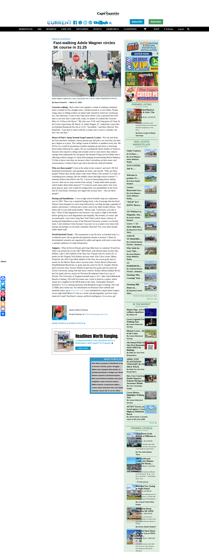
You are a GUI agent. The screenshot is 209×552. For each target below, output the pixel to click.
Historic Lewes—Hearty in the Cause (137, 332)
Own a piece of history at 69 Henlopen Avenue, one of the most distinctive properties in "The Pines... (146, 126)
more (151, 423)
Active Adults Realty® (133, 182)
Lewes (138, 491)
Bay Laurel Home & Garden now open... (108, 378)
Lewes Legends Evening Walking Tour (137, 320)
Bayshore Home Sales (134, 231)
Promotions (139, 296)
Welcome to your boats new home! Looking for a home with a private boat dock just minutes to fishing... (146, 520)
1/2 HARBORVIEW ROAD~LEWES (134, 265)
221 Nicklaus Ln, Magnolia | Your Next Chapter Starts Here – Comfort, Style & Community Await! (134, 213)
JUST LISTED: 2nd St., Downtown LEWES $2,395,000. (134, 167)
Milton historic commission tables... (106, 384)
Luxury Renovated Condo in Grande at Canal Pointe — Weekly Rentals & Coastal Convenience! (135, 189)
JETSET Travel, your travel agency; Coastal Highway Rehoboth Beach (136, 410)
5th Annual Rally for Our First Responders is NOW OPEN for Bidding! (137, 346)
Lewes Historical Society (135, 325)
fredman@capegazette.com (96, 314)
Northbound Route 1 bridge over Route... (108, 372)
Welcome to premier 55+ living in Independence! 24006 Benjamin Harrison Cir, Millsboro (134, 177)
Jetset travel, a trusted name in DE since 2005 (137, 418)
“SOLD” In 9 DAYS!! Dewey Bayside (133, 204)
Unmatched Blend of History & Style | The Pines (145, 112)
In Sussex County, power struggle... (106, 366)
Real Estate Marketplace (141, 143)
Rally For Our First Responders (135, 354)
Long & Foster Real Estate (145, 503)
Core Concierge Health (134, 387)
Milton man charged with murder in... (106, 369)
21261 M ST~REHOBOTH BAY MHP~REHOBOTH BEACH (135, 238)
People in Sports (61, 39)
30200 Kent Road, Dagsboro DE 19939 (144, 509)
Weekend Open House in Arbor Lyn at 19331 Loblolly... (145, 533)
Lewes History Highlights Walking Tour (135, 395)
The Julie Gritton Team (144, 453)
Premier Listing (142, 104)
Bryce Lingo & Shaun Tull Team (145, 134)
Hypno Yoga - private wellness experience (136, 310)
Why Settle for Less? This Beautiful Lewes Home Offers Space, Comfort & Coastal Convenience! (135, 250)
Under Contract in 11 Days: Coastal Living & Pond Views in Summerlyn (134, 153)
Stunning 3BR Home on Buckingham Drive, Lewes (133, 286)
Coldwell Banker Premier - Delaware (135, 243)
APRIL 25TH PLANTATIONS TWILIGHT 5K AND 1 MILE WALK (137, 363)
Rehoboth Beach (141, 117)
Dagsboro (139, 514)
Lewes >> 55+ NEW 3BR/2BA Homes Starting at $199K (134, 225)
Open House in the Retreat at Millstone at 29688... (146, 436)
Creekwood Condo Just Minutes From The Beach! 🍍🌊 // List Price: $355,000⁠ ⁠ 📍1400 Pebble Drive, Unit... (145, 475)
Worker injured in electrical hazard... (106, 375)
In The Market (142, 304)
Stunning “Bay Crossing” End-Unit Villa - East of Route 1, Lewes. (134, 277)
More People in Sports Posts (67, 323)
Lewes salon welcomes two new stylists (108, 388)
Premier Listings (141, 428)
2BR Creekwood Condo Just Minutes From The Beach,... (145, 461)
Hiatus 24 (133, 315)
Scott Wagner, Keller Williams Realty (134, 159)
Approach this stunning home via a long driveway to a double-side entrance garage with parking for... (146, 497)
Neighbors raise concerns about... (105, 381)
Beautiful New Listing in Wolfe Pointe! (145, 487)
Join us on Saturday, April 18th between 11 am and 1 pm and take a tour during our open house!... (146, 446)
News (150, 296)
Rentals (150, 299)
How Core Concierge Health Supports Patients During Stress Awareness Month (136, 379)
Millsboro (139, 441)
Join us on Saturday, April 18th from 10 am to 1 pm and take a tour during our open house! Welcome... (145, 547)
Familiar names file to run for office (106, 391)
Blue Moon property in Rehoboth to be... (108, 363)
